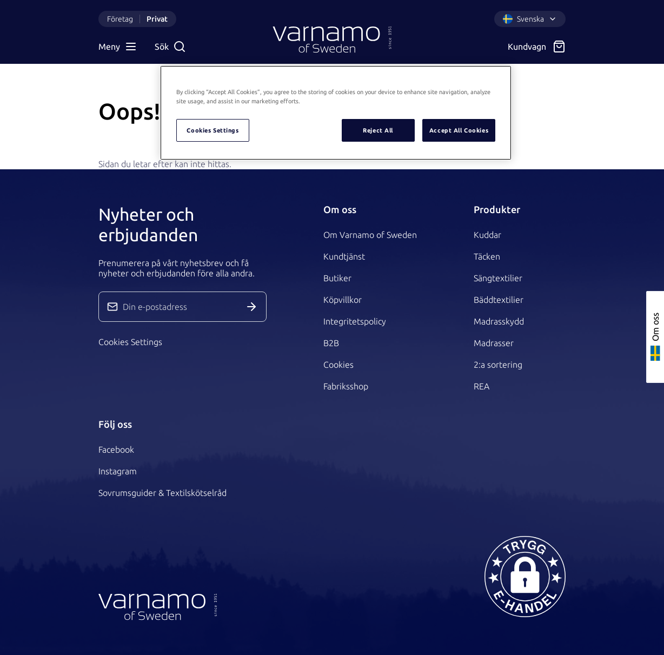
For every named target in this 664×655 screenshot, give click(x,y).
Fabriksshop (345, 386)
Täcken (487, 256)
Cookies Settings (130, 342)
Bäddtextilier (498, 300)
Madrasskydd (499, 321)
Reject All (378, 130)
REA (481, 386)
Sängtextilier (498, 278)
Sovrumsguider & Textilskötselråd (162, 493)
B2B (331, 343)
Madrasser (494, 343)
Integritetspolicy (354, 321)
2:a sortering (498, 364)
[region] (336, 112)
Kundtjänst (344, 256)
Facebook (116, 449)
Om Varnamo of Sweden (370, 235)
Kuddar (487, 235)
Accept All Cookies (458, 130)
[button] (525, 576)
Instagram (117, 471)
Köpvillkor (342, 300)
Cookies (338, 364)
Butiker (337, 278)
